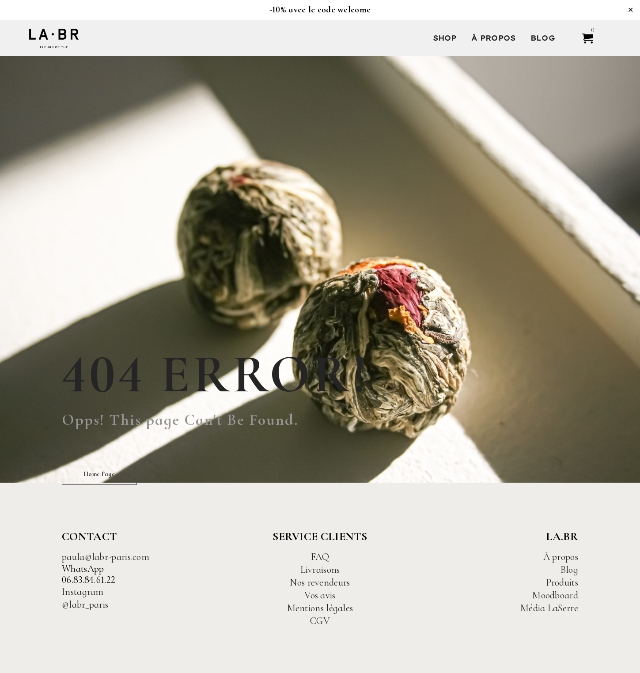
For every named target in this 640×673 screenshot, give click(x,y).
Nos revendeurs (320, 582)
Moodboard (555, 595)
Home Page (99, 474)
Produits (562, 582)
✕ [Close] (630, 9)
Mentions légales (320, 608)
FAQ (320, 557)
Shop (445, 38)
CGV (320, 621)
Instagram (83, 591)
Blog (542, 38)
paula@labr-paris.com (105, 557)
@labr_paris (85, 604)
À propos (493, 38)
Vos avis (319, 595)
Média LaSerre (549, 608)
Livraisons (320, 569)
